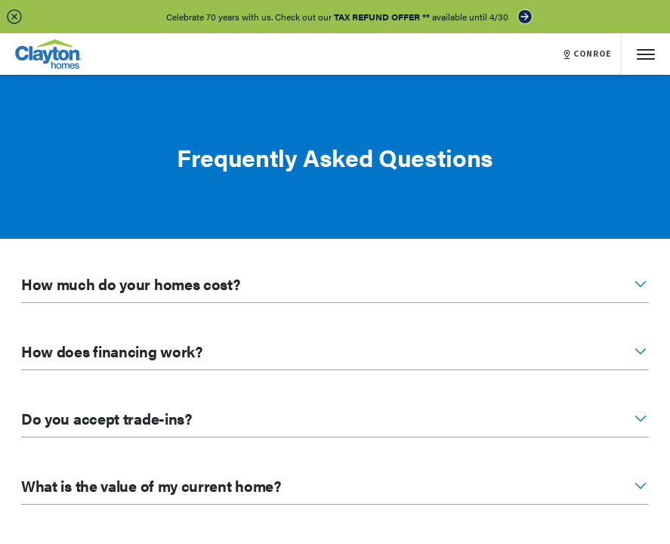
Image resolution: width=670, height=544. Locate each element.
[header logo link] (48, 54)
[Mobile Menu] (646, 54)
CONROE (587, 54)
